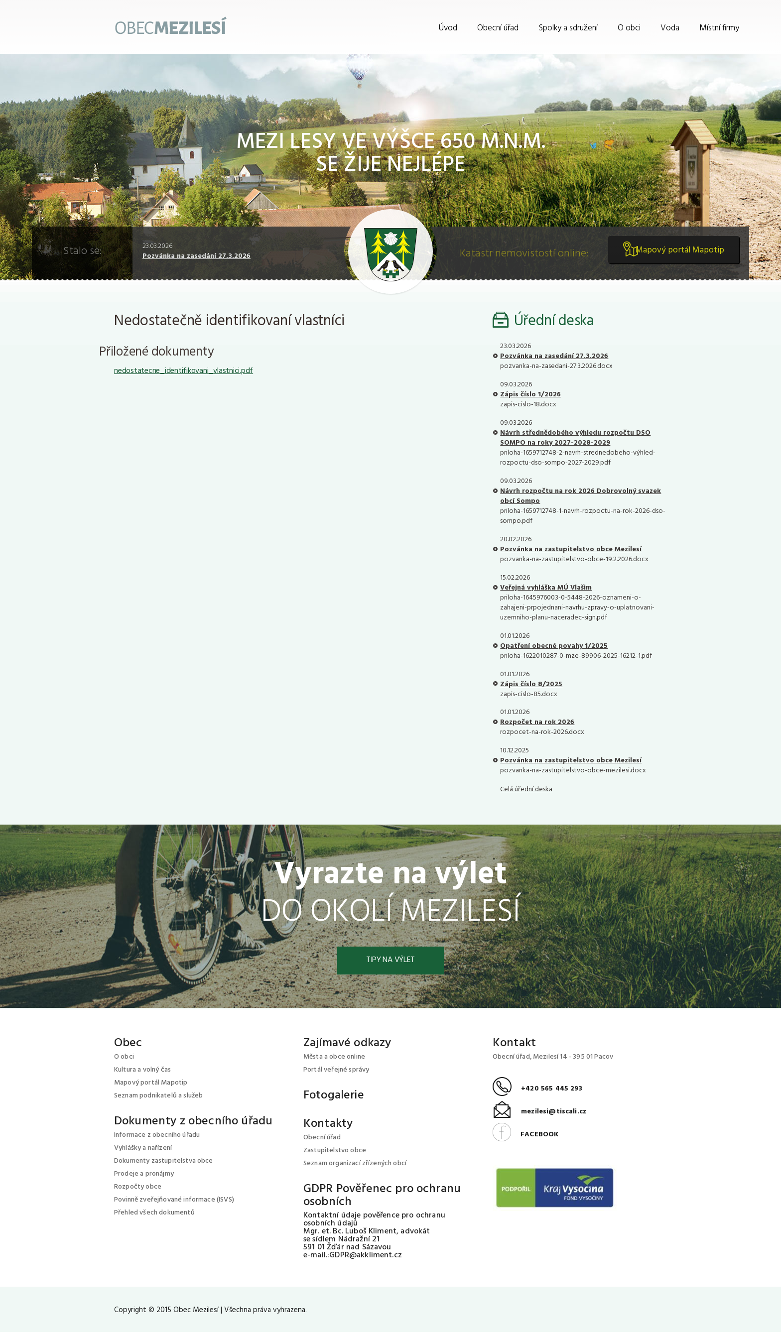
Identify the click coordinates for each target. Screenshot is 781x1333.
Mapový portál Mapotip (676, 254)
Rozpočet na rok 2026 (537, 722)
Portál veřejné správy (336, 1071)
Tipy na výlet (390, 961)
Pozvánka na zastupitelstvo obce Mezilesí (571, 549)
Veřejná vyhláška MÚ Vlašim (546, 588)
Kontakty (328, 1124)
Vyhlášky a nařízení (143, 1149)
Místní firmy (719, 28)
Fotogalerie (333, 1096)
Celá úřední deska (526, 789)
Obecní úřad (498, 28)
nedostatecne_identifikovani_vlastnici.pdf (183, 370)
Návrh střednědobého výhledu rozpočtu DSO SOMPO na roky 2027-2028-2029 (575, 438)
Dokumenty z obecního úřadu (193, 1122)
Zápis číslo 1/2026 (530, 394)
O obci (629, 28)
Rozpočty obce (137, 1188)
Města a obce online (334, 1058)
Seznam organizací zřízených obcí (354, 1164)
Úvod (448, 28)
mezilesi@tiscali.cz (539, 1113)
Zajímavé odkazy (347, 1044)
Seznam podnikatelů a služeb (158, 1096)
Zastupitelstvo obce (334, 1151)
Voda (669, 28)
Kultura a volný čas (142, 1071)
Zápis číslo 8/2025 (531, 684)
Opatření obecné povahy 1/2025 (554, 646)
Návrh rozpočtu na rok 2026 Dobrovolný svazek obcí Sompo (580, 496)
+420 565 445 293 (538, 1090)
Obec (128, 1044)
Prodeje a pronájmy (144, 1175)
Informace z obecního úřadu (157, 1136)
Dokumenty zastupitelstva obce (163, 1162)
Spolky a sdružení (568, 28)
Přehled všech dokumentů (154, 1213)
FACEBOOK (525, 1135)
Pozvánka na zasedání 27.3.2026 (196, 256)
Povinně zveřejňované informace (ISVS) (174, 1201)
